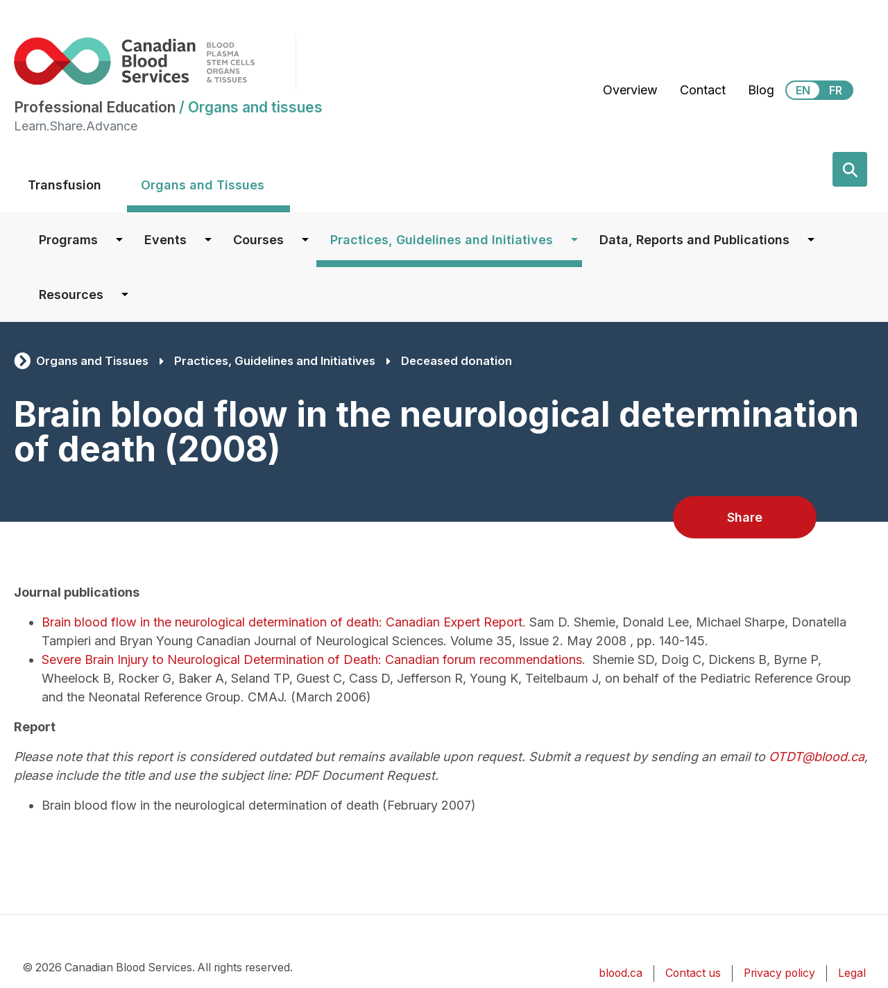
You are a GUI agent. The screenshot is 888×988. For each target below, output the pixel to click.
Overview (630, 90)
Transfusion (64, 185)
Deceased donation (456, 361)
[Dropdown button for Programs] (119, 239)
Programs (68, 239)
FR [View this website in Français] (835, 90)
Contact (703, 90)
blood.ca (620, 973)
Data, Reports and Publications (694, 239)
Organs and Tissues (202, 185)
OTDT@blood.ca (816, 756)
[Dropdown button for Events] (208, 239)
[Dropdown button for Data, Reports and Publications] (811, 239)
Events (165, 239)
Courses (258, 239)
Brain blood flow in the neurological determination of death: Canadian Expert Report (282, 622)
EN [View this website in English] (803, 90)
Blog (761, 90)
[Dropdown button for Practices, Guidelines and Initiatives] (574, 239)
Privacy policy (779, 973)
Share (744, 517)
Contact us (693, 973)
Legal (852, 973)
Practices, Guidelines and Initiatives (441, 239)
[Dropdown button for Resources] (125, 294)
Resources (71, 294)
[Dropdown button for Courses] (305, 239)
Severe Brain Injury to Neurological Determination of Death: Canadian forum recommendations (312, 659)
